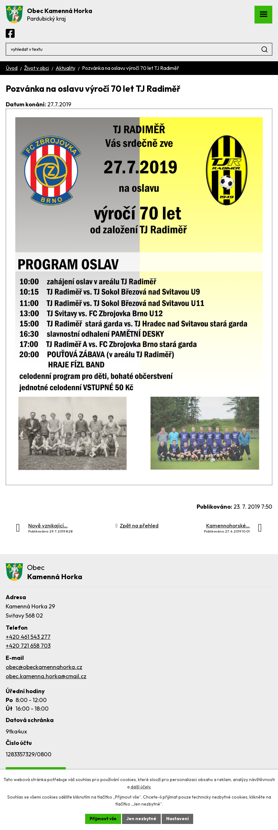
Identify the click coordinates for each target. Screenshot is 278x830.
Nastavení (177, 818)
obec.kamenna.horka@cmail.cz (46, 676)
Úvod (11, 68)
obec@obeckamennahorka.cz (44, 667)
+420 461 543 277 (28, 636)
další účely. (141, 787)
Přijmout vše (103, 818)
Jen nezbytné (141, 818)
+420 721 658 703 (28, 645)
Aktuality (65, 68)
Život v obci (36, 68)
